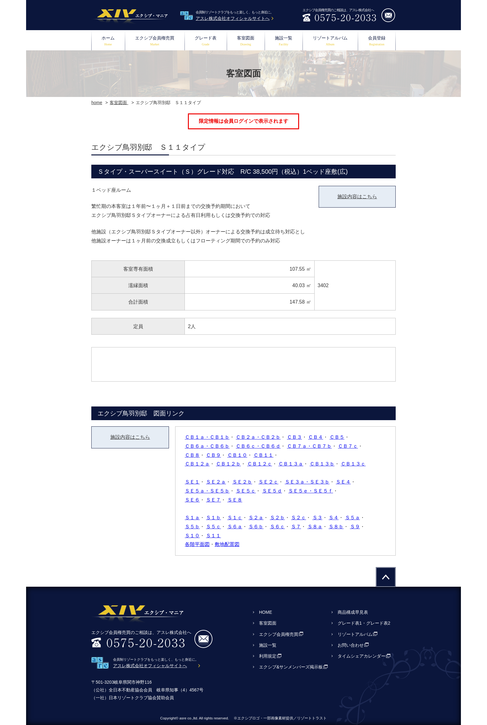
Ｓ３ (317, 517)
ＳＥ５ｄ (272, 490)
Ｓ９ (355, 526)
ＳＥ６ (192, 499)
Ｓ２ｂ (277, 517)
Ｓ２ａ (255, 517)
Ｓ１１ (213, 535)
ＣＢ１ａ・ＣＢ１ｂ (207, 437)
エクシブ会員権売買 (154, 41)
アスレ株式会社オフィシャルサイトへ (233, 18)
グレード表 (205, 41)
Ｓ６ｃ (277, 526)
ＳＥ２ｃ (268, 481)
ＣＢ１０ (237, 455)
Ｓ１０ (192, 535)
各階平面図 (197, 544)
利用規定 (267, 656)
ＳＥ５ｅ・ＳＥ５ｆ (310, 490)
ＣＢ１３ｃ (353, 463)
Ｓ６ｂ (255, 526)
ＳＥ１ (192, 481)
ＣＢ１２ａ (197, 463)
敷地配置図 (227, 544)
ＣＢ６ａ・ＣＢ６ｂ (207, 446)
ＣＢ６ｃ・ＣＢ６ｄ (258, 446)
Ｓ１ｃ (234, 517)
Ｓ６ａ (234, 526)
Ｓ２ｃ (298, 517)
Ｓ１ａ (192, 517)
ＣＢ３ (294, 437)
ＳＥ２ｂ (242, 481)
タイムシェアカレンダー (361, 656)
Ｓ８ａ (314, 526)
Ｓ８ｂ (336, 526)
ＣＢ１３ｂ (322, 463)
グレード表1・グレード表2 (364, 623)
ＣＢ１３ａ (290, 463)
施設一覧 (284, 41)
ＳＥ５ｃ (246, 490)
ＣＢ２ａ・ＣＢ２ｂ (258, 437)
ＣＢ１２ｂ (228, 463)
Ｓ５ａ (352, 517)
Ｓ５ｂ (192, 526)
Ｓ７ (296, 526)
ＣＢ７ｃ (348, 446)
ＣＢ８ (192, 455)
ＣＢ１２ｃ (259, 463)
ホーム (108, 41)
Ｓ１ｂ (213, 517)
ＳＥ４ (343, 481)
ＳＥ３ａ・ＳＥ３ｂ (307, 481)
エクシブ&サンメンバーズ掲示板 (291, 666)
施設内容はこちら (357, 196)
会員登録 (377, 41)
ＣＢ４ (315, 437)
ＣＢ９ (213, 455)
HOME (265, 612)
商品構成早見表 (353, 612)
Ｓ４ (334, 517)
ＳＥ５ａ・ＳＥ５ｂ (207, 490)
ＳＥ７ (213, 499)
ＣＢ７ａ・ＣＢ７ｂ (309, 446)
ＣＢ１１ (263, 455)
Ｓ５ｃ (213, 526)
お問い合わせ (351, 645)
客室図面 (246, 41)
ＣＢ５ (337, 437)
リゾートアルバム (330, 41)
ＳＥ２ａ (216, 481)
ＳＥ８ (234, 499)
